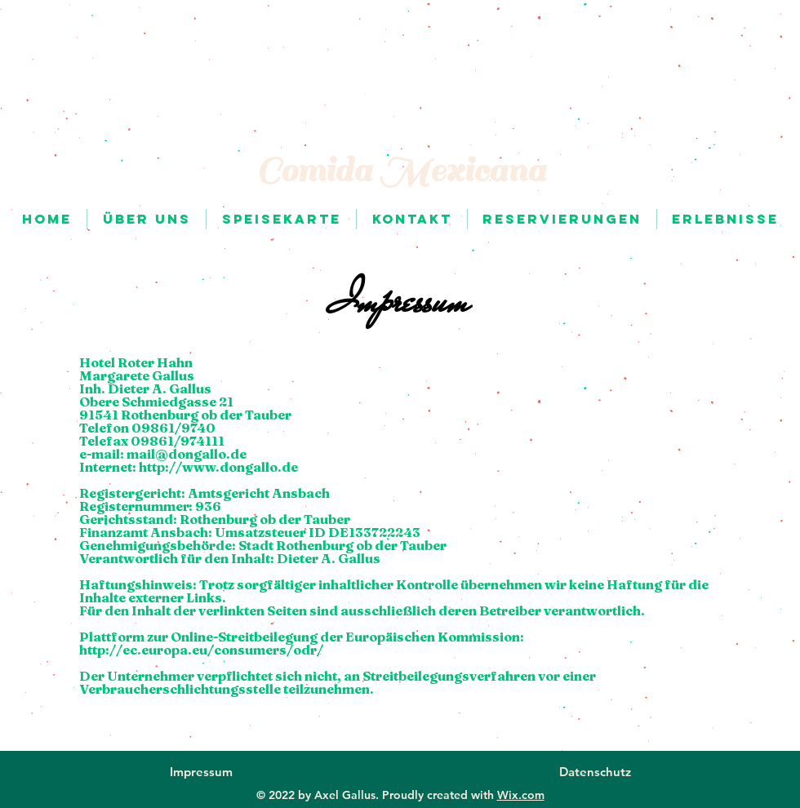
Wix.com (520, 795)
